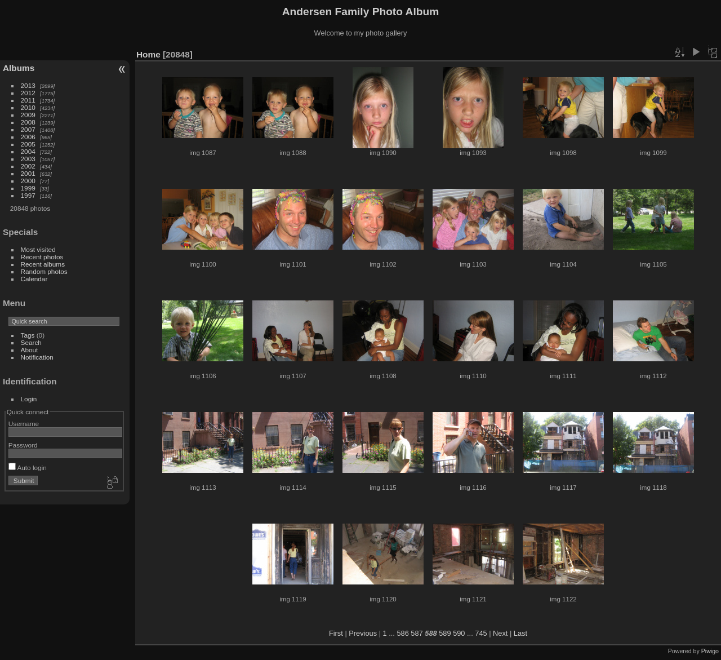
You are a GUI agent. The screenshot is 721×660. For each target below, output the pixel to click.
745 (481, 633)
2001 (28, 173)
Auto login (27, 467)
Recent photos (42, 256)
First (336, 633)
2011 (28, 100)
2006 (28, 136)
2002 (28, 166)
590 (459, 633)
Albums (18, 68)
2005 (28, 144)
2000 (28, 180)
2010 (28, 107)
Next (500, 633)
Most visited (38, 249)
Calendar (34, 278)
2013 (28, 85)
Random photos (44, 271)
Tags (28, 335)
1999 (28, 188)
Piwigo (710, 651)
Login (29, 398)
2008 (28, 122)
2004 (28, 151)
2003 (28, 158)
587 (416, 633)
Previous (363, 633)
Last (520, 633)
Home (148, 54)
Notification (37, 357)
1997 (28, 195)
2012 (28, 92)
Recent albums (43, 264)
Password (23, 445)
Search (31, 342)
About (29, 349)
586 (402, 633)
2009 (28, 114)
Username (23, 423)
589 (445, 633)
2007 (28, 129)
